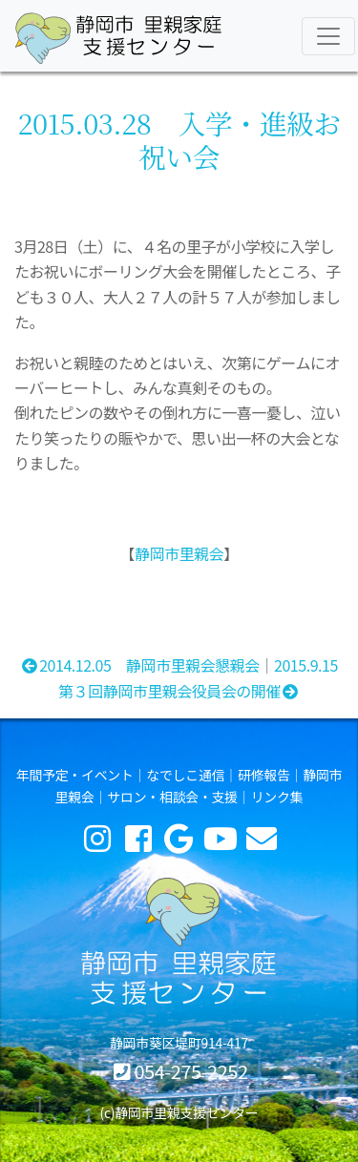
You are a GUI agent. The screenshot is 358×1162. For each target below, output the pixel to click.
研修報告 (264, 774)
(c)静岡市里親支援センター (178, 1112)
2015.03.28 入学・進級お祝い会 (178, 139)
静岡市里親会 (179, 553)
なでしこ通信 (185, 774)
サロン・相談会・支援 (172, 796)
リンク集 (277, 796)
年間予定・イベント (75, 774)
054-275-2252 (190, 1071)
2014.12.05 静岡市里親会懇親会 (139, 665)
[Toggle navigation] (328, 36)
